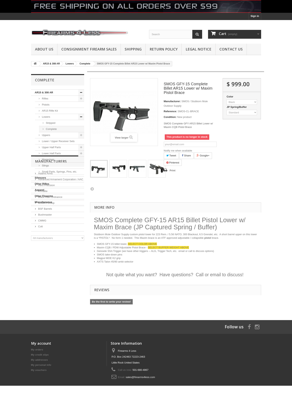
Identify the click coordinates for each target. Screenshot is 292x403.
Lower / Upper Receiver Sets (58, 141)
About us (44, 49)
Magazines (47, 159)
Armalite (43, 245)
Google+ (203, 155)
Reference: (170, 111)
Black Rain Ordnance (50, 251)
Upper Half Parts (51, 147)
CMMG (42, 274)
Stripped (50, 122)
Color (230, 96)
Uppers (45, 135)
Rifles (44, 98)
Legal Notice (198, 49)
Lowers (45, 116)
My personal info (41, 365)
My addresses (39, 359)
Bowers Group (46, 257)
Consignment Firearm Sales (89, 49)
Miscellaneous (43, 202)
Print (173, 170)
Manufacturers (51, 217)
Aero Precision (46, 239)
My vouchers (39, 370)
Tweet (171, 155)
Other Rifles (42, 183)
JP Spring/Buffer (237, 107)
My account (41, 343)
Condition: (170, 117)
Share (186, 155)
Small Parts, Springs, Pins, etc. (59, 171)
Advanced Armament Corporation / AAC (60, 233)
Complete (51, 129)
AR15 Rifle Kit (49, 110)
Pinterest (172, 162)
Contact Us (231, 49)
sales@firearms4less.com (140, 377)
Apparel (39, 189)
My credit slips (40, 354)
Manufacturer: (172, 101)
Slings (45, 165)
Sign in (255, 16)
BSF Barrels (45, 263)
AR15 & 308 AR (44, 92)
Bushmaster (45, 268)
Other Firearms (44, 196)
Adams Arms (45, 227)
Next (92, 189)
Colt (40, 280)
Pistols (45, 104)
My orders (37, 349)
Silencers (40, 177)
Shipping (133, 49)
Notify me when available (178, 150)
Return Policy (164, 49)
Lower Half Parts (51, 153)
